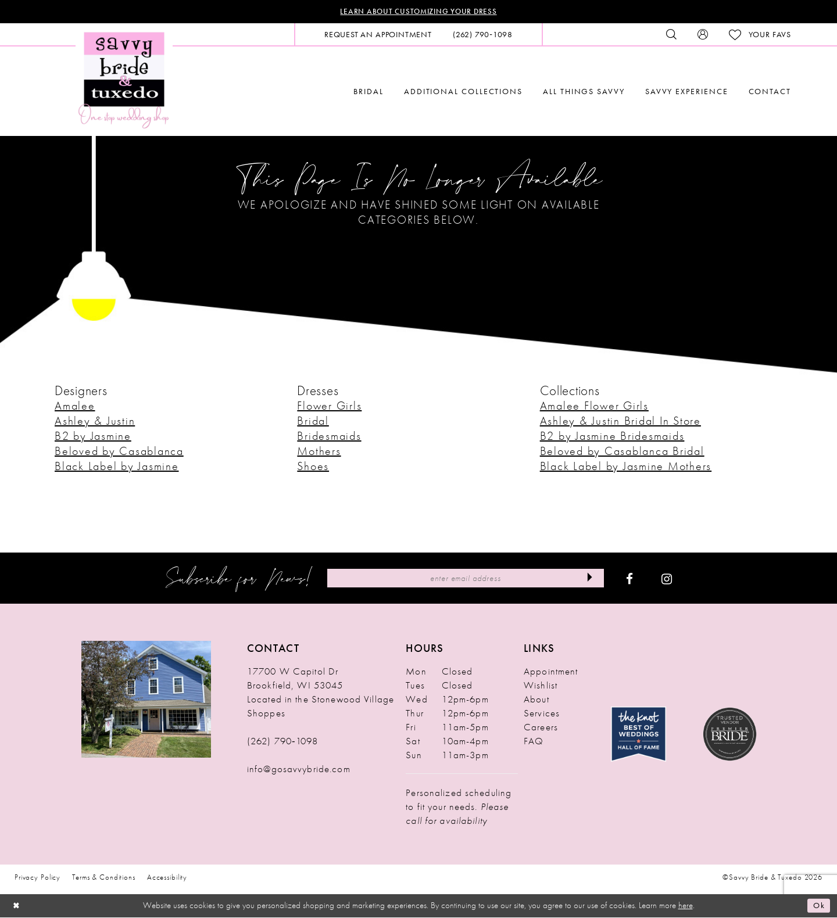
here (685, 906)
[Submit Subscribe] (587, 579)
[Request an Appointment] (378, 35)
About (536, 700)
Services (542, 714)
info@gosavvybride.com (298, 769)
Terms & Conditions (103, 878)
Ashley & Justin (95, 421)
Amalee (75, 406)
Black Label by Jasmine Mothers (626, 467)
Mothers (319, 452)
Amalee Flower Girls (594, 406)
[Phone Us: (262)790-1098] (482, 35)
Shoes (313, 467)
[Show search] (671, 35)
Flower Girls (329, 406)
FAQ (533, 742)
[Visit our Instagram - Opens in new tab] (667, 579)
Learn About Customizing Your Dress (419, 12)
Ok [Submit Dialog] (818, 906)
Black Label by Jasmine (117, 467)
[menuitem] (378, 35)
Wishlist (540, 686)
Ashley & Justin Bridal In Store (620, 421)
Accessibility (167, 878)
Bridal (313, 421)
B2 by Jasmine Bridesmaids (612, 436)
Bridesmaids (329, 436)
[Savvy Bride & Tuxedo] (124, 80)
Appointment (551, 672)
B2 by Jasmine (93, 436)
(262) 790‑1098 (282, 742)
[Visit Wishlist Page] (760, 36)
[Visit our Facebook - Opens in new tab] (629, 579)
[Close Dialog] (17, 907)
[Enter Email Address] (465, 579)
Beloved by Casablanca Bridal (622, 452)
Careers (541, 728)
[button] (702, 35)
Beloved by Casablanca (119, 452)
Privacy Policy (37, 878)
